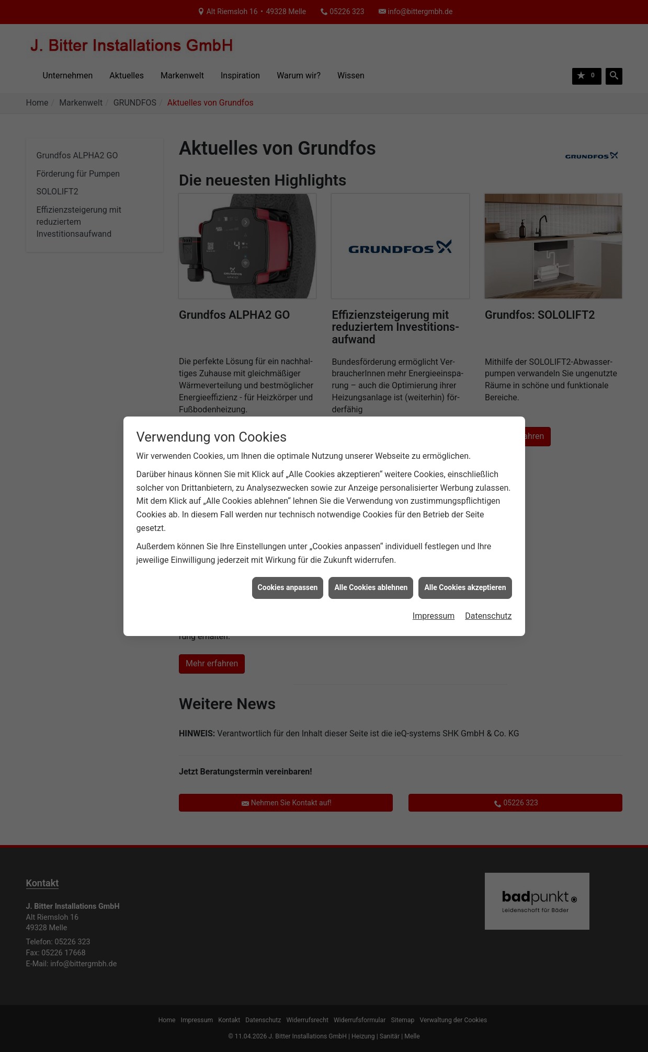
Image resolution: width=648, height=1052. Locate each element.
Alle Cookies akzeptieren (465, 578)
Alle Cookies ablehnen (370, 578)
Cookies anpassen (288, 578)
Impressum (434, 607)
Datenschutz (488, 607)
